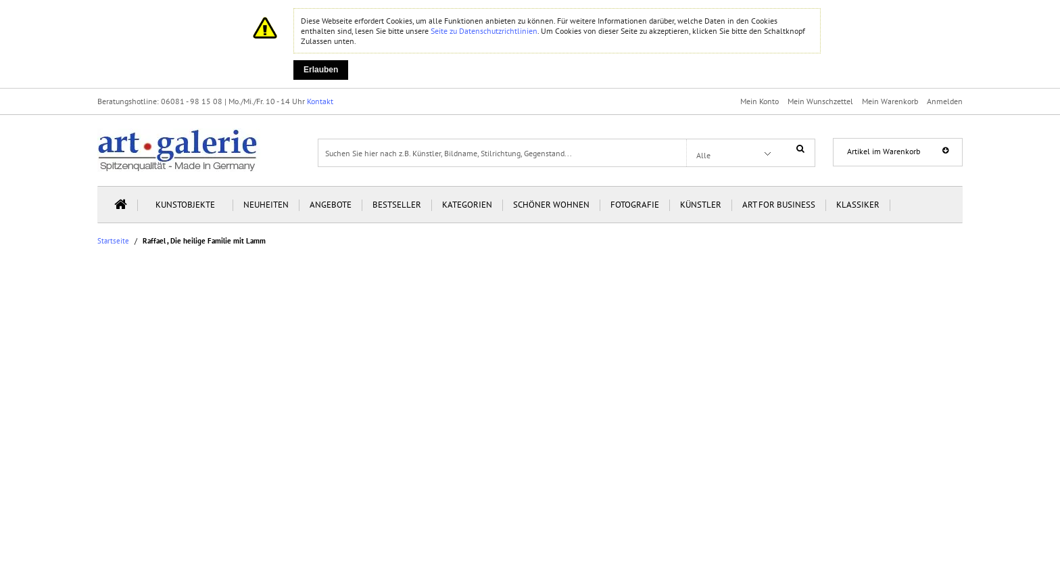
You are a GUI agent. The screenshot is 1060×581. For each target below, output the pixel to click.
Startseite (113, 241)
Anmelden (945, 101)
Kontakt (320, 101)
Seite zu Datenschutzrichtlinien (484, 31)
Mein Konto (759, 101)
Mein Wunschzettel (820, 101)
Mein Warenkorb (890, 101)
